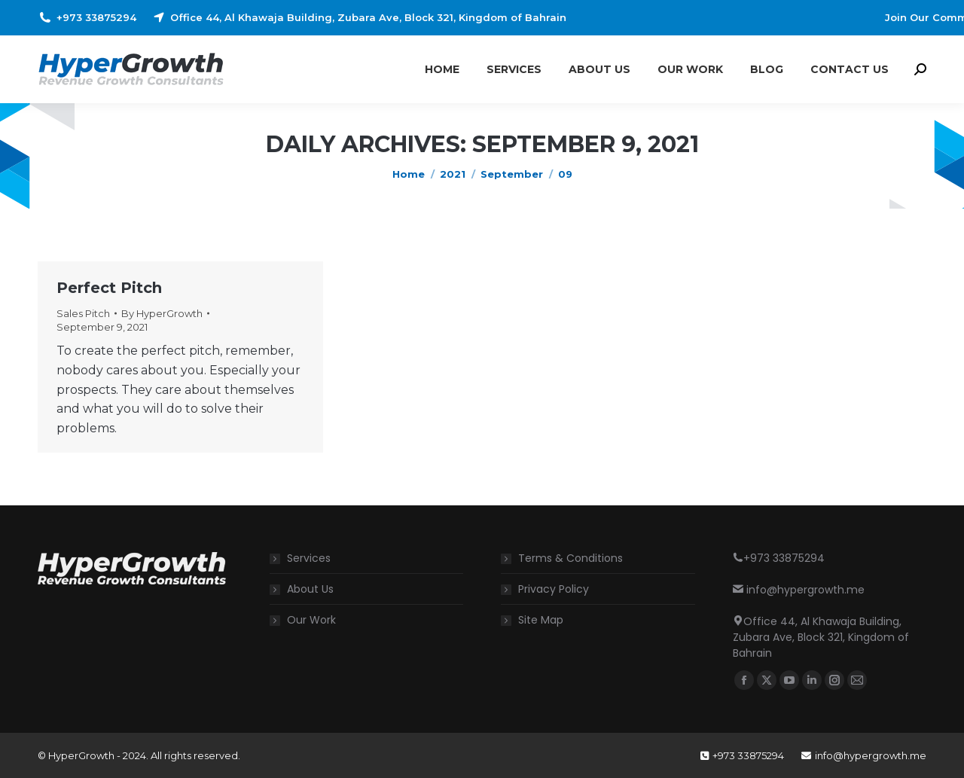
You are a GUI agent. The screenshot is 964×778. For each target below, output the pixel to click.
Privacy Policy (553, 588)
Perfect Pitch (109, 288)
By (162, 313)
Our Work (311, 619)
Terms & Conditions (570, 558)
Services (309, 558)
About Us (310, 588)
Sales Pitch (83, 313)
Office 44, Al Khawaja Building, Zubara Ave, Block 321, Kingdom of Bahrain (358, 18)
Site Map (540, 619)
